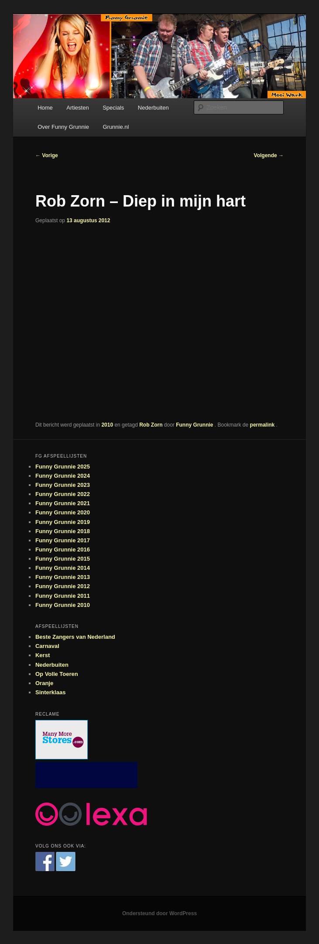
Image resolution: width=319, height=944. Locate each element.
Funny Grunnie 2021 (62, 503)
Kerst (42, 655)
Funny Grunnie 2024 (62, 475)
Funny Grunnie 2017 (62, 540)
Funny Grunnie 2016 (62, 549)
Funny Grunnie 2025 (62, 466)
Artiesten (77, 107)
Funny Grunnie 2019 (62, 522)
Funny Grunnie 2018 (62, 531)
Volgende (269, 155)
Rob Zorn (150, 425)
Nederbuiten (153, 107)
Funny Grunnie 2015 (62, 558)
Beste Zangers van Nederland (75, 637)
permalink (263, 425)
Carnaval (47, 646)
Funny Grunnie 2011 (62, 596)
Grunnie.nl (116, 127)
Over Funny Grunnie (63, 127)
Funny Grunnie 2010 (62, 605)
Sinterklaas (50, 692)
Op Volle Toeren (56, 674)
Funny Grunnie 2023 (62, 485)
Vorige (46, 155)
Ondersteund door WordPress (159, 913)
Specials (113, 107)
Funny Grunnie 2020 (62, 512)
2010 (107, 425)
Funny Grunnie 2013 (62, 577)
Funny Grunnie (195, 425)
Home (45, 107)
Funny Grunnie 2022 (62, 494)
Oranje (44, 683)
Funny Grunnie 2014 (62, 568)
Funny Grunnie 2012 (62, 586)
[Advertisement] (86, 775)
